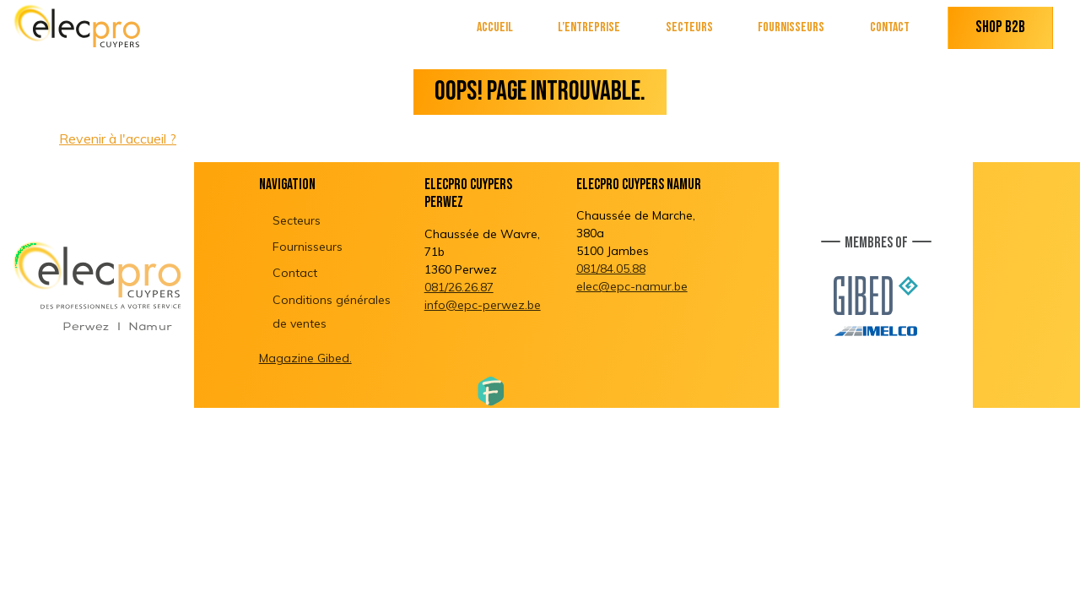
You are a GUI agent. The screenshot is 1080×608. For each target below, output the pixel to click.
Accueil (495, 27)
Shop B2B (1000, 27)
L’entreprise (589, 27)
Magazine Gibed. (305, 358)
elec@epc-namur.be (632, 286)
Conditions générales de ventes (332, 311)
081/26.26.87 (459, 287)
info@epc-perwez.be (482, 304)
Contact (890, 27)
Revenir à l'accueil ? (117, 138)
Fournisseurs (791, 27)
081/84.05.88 (610, 268)
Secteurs (689, 27)
